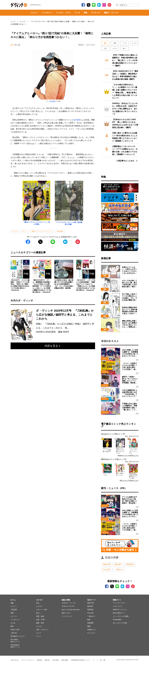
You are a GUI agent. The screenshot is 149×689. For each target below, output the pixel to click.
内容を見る (52, 345)
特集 (85, 13)
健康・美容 (40, 623)
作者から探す (15, 629)
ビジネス (114, 48)
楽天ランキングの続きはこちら (129, 480)
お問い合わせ (15, 660)
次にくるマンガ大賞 (120, 623)
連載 (115, 43)
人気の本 (14, 633)
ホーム (13, 600)
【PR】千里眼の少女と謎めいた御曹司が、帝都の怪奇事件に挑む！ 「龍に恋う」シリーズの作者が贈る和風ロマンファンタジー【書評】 (125, 60)
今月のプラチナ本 (68, 606)
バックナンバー (67, 616)
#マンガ (14, 231)
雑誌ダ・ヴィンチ (111, 13)
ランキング (95, 13)
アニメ (38, 636)
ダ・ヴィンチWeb (19, 5)
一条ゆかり (119, 570)
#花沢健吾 (60, 231)
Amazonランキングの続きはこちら (128, 455)
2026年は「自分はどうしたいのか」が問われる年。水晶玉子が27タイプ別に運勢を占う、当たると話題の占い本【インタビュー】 (125, 108)
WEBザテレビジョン (120, 609)
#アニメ (24, 231)
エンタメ (134, 43)
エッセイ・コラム (63, 13)
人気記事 (14, 609)
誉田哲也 (130, 564)
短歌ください (66, 613)
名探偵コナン (92, 629)
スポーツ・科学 (41, 609)
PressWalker (117, 619)
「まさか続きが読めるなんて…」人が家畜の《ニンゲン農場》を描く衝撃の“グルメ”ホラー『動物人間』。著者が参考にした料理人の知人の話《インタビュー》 (124, 91)
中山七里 (106, 570)
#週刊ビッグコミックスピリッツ (41, 231)
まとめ (13, 623)
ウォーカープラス (119, 603)
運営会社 (47, 660)
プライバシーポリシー (27, 660)
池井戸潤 (106, 564)
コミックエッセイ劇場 (120, 616)
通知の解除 (64, 660)
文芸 (105, 48)
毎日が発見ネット (119, 613)
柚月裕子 (118, 564)
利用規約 (39, 660)
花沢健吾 (52, 101)
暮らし (124, 48)
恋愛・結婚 (40, 616)
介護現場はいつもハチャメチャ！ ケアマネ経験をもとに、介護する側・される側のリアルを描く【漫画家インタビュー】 (125, 150)
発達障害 (90, 623)
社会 (37, 603)
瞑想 (88, 619)
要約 (12, 626)
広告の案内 (55, 660)
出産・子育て (40, 619)
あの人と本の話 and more (71, 609)
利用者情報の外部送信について (80, 660)
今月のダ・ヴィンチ (69, 603)
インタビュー (47, 13)
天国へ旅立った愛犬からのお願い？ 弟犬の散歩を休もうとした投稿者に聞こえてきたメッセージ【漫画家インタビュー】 (125, 137)
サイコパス (91, 633)
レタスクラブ (117, 606)
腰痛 (88, 626)
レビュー (34, 13)
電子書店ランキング (18, 636)
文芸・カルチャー (42, 629)
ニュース (14, 616)
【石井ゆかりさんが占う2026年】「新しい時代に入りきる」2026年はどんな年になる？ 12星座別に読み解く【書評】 (125, 123)
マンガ (77, 13)
